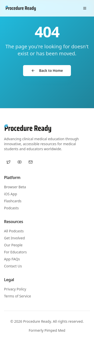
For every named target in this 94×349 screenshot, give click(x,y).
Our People (13, 245)
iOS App (10, 194)
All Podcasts (14, 231)
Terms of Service (17, 296)
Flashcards (12, 201)
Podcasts (11, 208)
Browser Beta (15, 187)
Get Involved (14, 238)
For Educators (15, 252)
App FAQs (12, 259)
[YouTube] (19, 161)
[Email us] (30, 161)
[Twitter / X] (8, 161)
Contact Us (13, 266)
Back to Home (47, 70)
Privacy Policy (15, 289)
